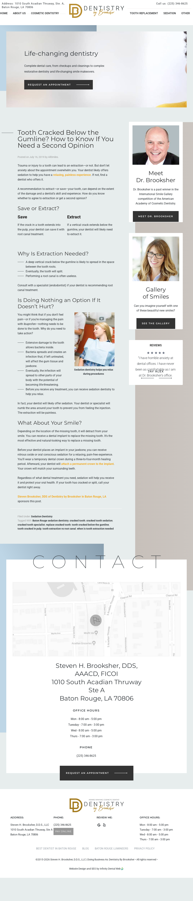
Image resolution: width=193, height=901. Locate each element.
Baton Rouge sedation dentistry (50, 520)
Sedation (169, 13)
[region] (155, 366)
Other (185, 13)
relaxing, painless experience (72, 175)
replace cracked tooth (58, 524)
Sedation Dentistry (41, 516)
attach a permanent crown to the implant (87, 464)
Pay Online (63, 831)
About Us (19, 13)
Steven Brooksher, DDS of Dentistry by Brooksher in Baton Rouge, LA (62, 496)
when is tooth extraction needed (95, 528)
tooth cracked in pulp (29, 528)
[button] (147, 378)
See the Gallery (156, 323)
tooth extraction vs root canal (59, 528)
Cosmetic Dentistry (45, 13)
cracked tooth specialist (31, 524)
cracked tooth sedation (99, 520)
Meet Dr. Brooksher (155, 216)
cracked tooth (77, 520)
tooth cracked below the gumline (90, 524)
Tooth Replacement (144, 13)
